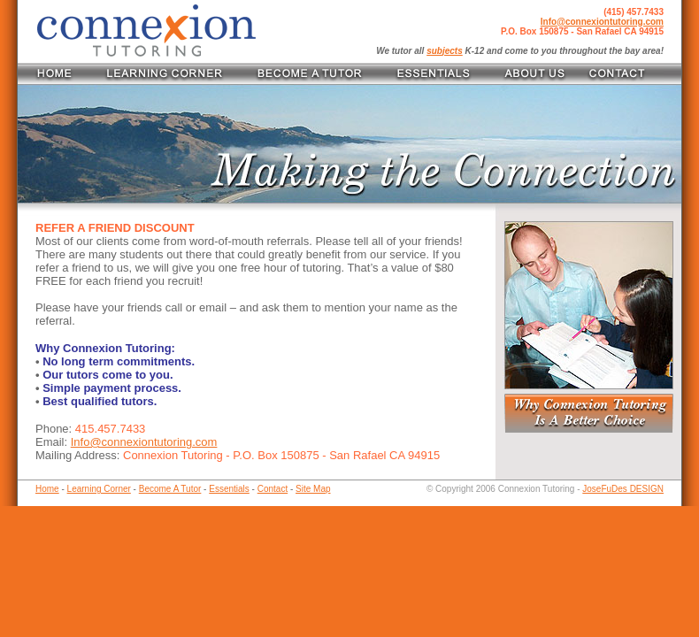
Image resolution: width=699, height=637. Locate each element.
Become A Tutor (170, 489)
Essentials (229, 489)
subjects (444, 51)
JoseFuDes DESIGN (623, 489)
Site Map (313, 489)
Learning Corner (99, 489)
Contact (272, 489)
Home (47, 489)
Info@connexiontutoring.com (602, 22)
